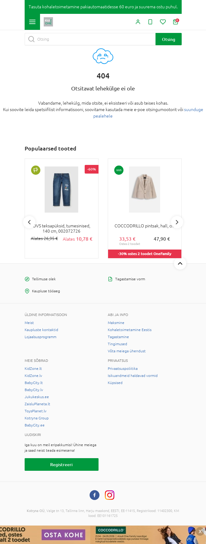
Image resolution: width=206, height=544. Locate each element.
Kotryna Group (37, 418)
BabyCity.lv (34, 390)
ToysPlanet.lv (35, 411)
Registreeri (61, 464)
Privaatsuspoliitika (123, 368)
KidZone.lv (33, 376)
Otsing (168, 39)
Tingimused (117, 344)
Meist (29, 323)
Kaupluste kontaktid (41, 330)
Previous (29, 222)
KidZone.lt (33, 368)
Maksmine (116, 323)
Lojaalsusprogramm (40, 337)
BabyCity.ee (35, 425)
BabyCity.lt (34, 383)
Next (177, 222)
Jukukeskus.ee (37, 397)
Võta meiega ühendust (127, 351)
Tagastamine (118, 337)
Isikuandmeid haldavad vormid (133, 376)
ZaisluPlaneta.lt (37, 404)
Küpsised (115, 383)
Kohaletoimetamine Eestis (129, 330)
